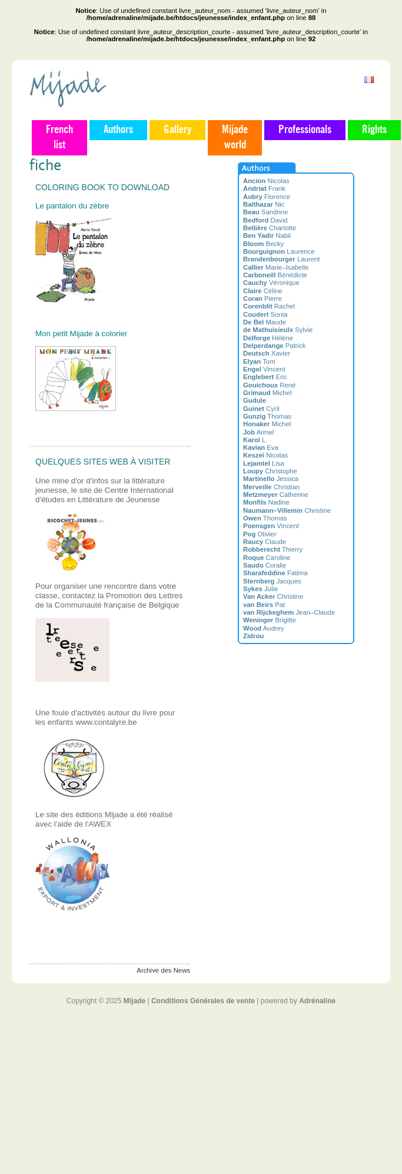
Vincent (264, 369)
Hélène (268, 337)
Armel (258, 432)
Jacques (272, 581)
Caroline (267, 557)
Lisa (263, 463)
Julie (260, 588)
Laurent (281, 259)
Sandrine (265, 211)
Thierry (273, 549)
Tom (259, 361)
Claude (264, 541)
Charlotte (269, 227)
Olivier (260, 534)
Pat (264, 604)
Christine (287, 510)
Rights (374, 130)
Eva (260, 447)
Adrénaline (317, 1001)
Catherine (275, 494)
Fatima (275, 572)
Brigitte (269, 620)
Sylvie (278, 329)
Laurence (279, 251)
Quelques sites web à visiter (103, 461)
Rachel (269, 306)
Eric (265, 376)
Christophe (270, 471)
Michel (267, 392)
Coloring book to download (102, 187)
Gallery (177, 130)
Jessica (270, 478)
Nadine (266, 502)
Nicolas (266, 180)
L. (255, 439)
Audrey (263, 628)
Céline (263, 290)
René (269, 385)
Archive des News (163, 970)
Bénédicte (275, 274)
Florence (266, 196)
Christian (271, 486)
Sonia (265, 314)
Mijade (134, 1001)
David (265, 220)
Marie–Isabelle (275, 267)
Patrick (274, 345)
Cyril (261, 408)
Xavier (266, 353)
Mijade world (235, 137)
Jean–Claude (289, 612)
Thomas (267, 416)
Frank (264, 188)
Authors (118, 130)
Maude (264, 322)
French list (59, 137)
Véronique (271, 282)
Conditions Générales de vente (203, 1001)
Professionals (304, 130)
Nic (264, 204)
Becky (263, 243)
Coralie (265, 565)
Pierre (262, 298)
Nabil (267, 235)
